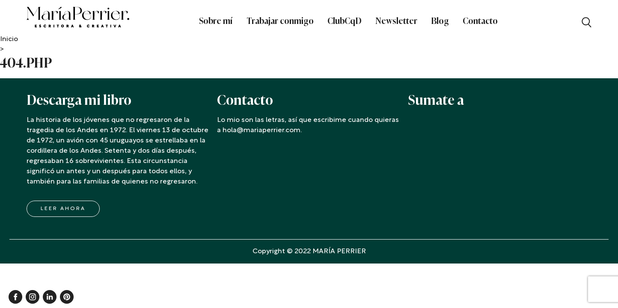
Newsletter (396, 21)
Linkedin (49, 296)
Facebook (15, 296)
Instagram (32, 296)
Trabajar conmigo (280, 21)
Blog (440, 21)
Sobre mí (216, 21)
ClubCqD (344, 21)
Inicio (9, 39)
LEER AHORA (63, 209)
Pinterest (66, 296)
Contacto (480, 21)
